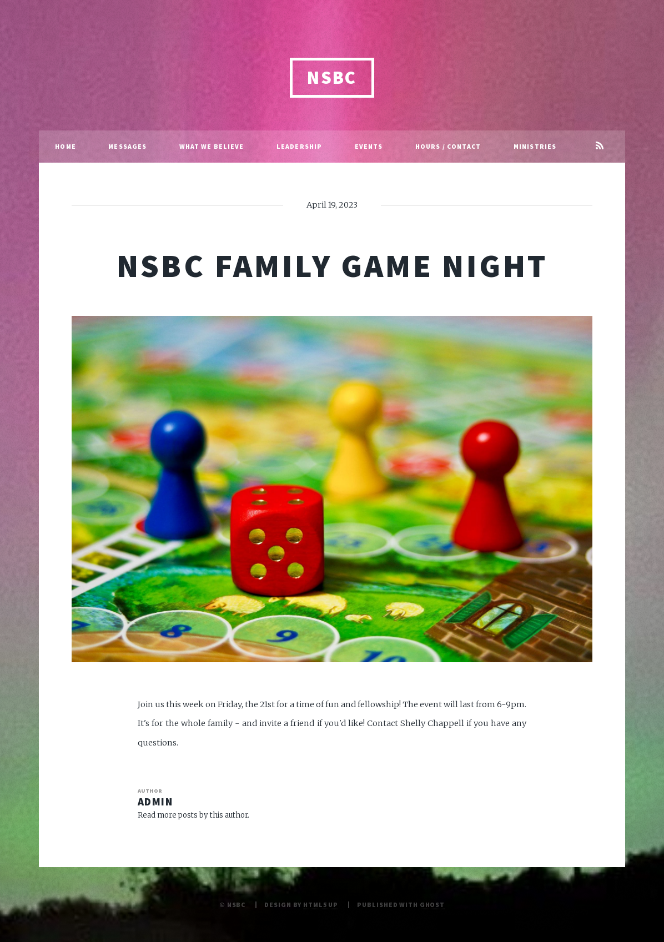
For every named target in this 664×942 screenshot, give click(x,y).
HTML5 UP (320, 904)
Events (369, 146)
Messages (127, 146)
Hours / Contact (448, 146)
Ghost (432, 904)
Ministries (535, 146)
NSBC (332, 77)
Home (65, 146)
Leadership (299, 146)
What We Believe (211, 146)
